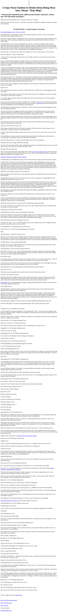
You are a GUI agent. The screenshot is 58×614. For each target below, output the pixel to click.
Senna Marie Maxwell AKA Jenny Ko (10, 500)
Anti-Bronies (40, 103)
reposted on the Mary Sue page (39, 151)
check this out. (19, 595)
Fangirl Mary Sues (5, 282)
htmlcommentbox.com (6, 610)
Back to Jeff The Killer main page (9, 600)
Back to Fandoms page (6, 602)
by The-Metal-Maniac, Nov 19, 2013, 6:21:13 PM (13, 32)
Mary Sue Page (4, 605)
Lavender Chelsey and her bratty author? (27, 435)
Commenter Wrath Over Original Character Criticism (13, 157)
